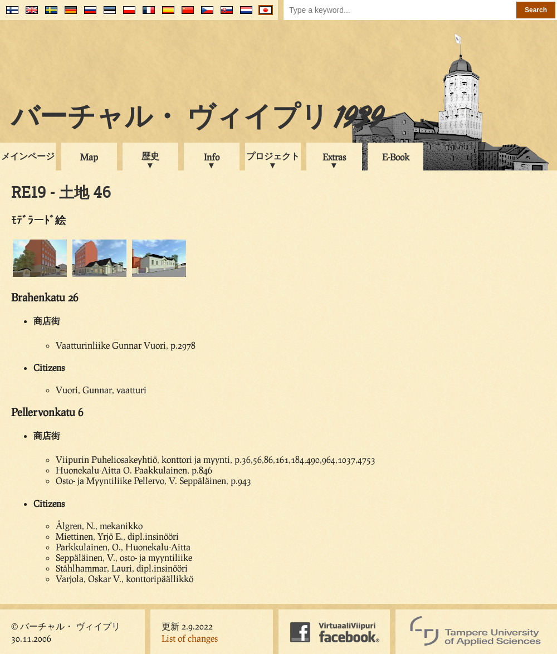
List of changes (190, 638)
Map (89, 157)
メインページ (28, 155)
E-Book (395, 157)
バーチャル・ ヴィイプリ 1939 (197, 119)
